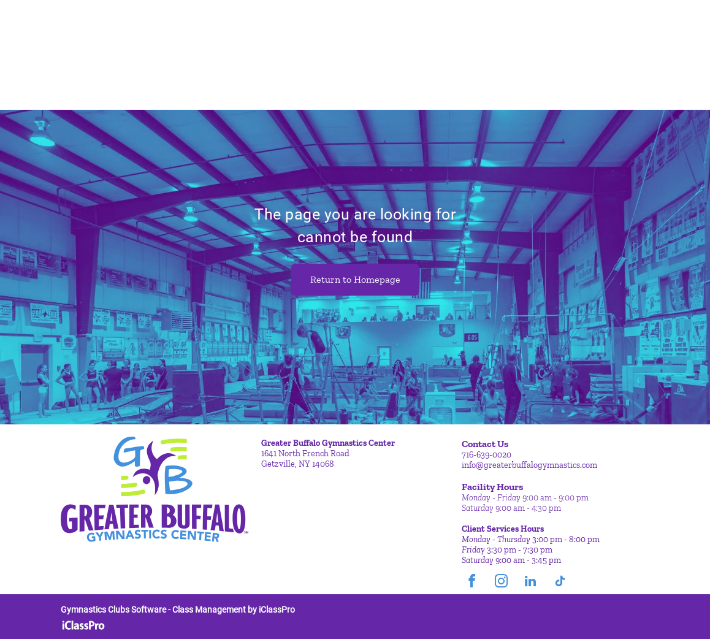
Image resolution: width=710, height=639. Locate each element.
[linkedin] (530, 583)
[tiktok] (560, 583)
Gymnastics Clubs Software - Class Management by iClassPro (178, 609)
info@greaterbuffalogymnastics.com (529, 465)
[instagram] (501, 583)
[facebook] (471, 583)
